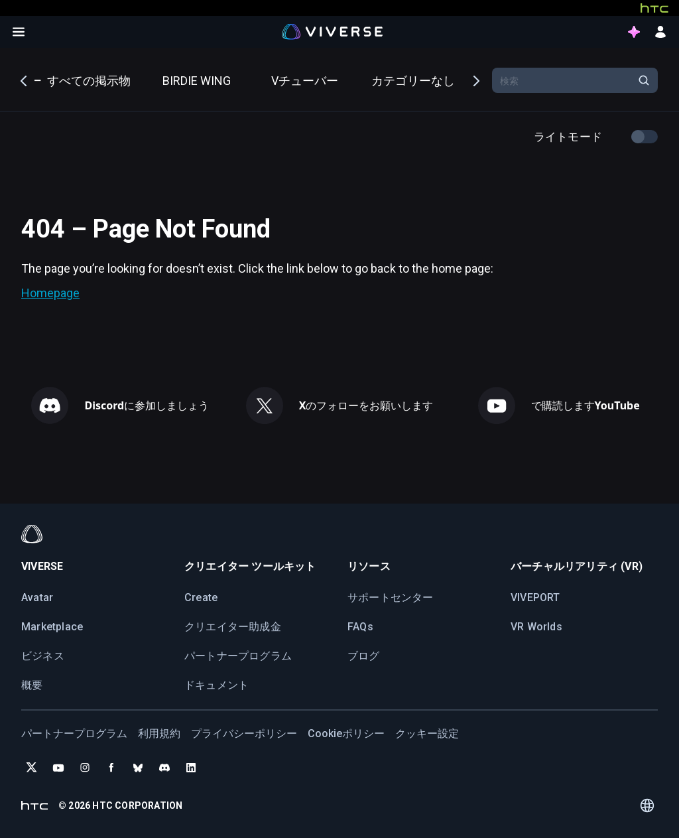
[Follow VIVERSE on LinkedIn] (191, 767)
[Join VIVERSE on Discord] (164, 767)
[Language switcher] (647, 805)
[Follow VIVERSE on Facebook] (111, 767)
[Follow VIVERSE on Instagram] (84, 767)
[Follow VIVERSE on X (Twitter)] (31, 767)
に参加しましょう (146, 405)
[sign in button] (660, 32)
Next (475, 79)
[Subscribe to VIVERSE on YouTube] (58, 767)
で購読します (585, 405)
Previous (24, 79)
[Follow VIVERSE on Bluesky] (138, 767)
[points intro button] (634, 32)
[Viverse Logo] (332, 31)
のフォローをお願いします (366, 405)
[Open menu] (19, 32)
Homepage (50, 293)
